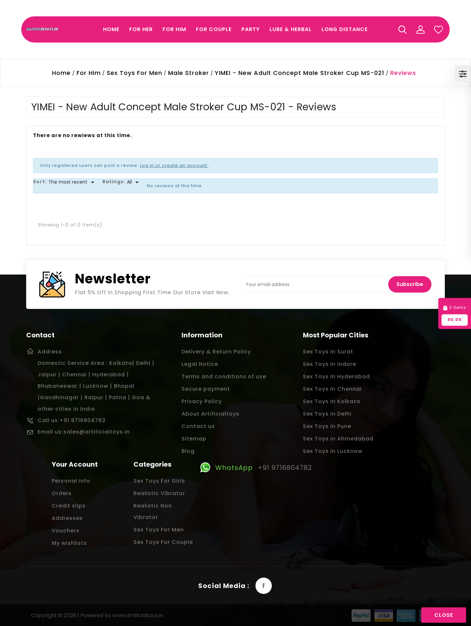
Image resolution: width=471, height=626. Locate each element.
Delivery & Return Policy (216, 351)
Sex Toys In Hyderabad (336, 376)
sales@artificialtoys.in (96, 432)
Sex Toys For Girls (159, 481)
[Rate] (134, 182)
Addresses (67, 518)
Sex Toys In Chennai (332, 389)
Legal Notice (200, 364)
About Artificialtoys (210, 414)
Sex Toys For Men (158, 529)
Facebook (263, 585)
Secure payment (206, 389)
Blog (188, 451)
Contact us (198, 426)
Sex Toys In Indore (329, 364)
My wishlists (69, 543)
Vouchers (65, 530)
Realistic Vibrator (159, 493)
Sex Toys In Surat (328, 351)
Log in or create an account (174, 165)
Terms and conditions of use (224, 376)
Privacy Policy (202, 401)
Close (443, 615)
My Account (420, 29)
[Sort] (72, 182)
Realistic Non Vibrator (152, 511)
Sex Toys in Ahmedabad (338, 438)
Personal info (71, 481)
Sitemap (194, 438)
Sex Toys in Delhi (327, 414)
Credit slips (69, 506)
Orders (62, 493)
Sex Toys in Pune (327, 426)
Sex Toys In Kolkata (331, 401)
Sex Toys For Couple (163, 542)
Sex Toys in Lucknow (332, 451)
